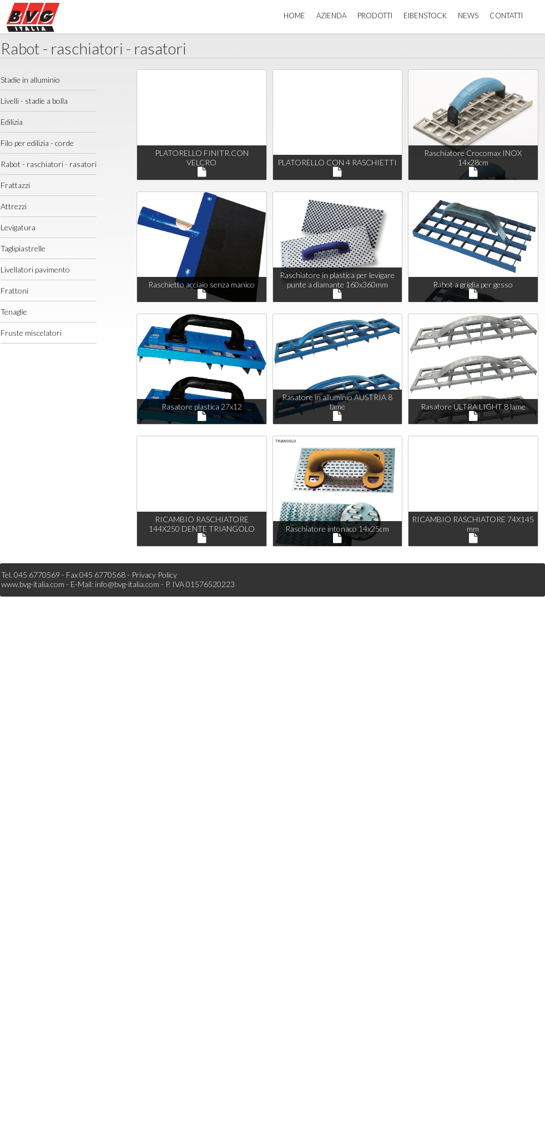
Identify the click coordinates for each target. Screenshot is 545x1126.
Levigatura (18, 227)
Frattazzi (15, 185)
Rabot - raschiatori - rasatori (49, 164)
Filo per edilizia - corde (37, 143)
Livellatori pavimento (35, 269)
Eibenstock (425, 15)
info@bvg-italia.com (127, 584)
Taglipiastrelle (23, 248)
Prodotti (374, 15)
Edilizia (12, 122)
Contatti (506, 15)
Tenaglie (14, 311)
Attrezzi (14, 206)
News (468, 15)
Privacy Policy (154, 574)
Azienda (331, 15)
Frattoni (14, 290)
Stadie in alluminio (30, 79)
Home (294, 15)
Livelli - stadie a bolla (34, 100)
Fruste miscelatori (31, 332)
